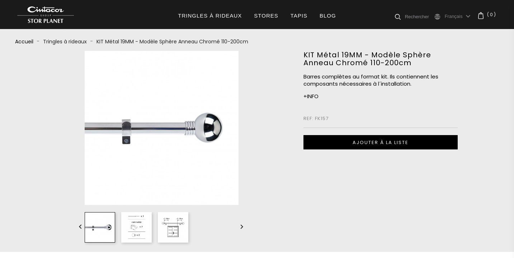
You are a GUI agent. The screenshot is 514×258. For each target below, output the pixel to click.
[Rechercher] (419, 16)
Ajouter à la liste (381, 142)
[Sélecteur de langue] (459, 16)
